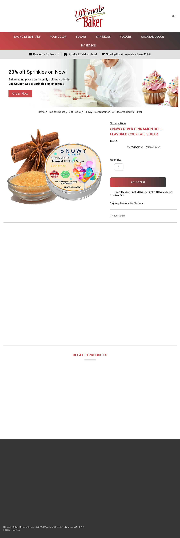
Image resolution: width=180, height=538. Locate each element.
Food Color (59, 36)
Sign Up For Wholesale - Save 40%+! (126, 54)
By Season (90, 45)
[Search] (158, 16)
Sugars (82, 36)
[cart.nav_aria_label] (172, 16)
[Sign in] (164, 16)
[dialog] (174, 531)
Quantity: (115, 159)
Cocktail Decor (154, 36)
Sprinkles (104, 36)
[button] (20, 93)
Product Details (119, 215)
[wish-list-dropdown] (171, 181)
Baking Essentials (28, 36)
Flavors (127, 36)
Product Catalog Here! (80, 54)
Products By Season (44, 54)
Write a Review (153, 147)
